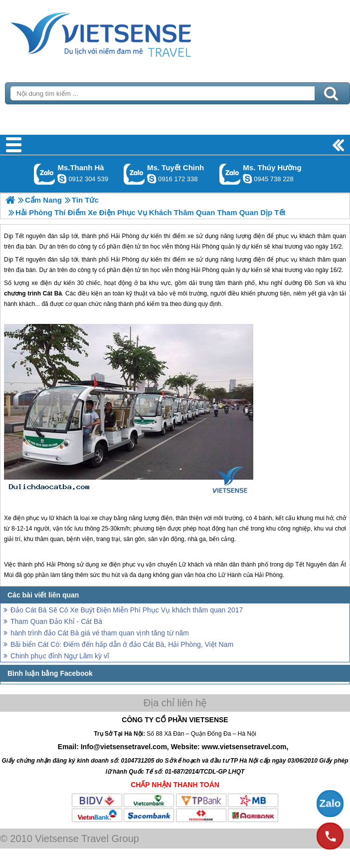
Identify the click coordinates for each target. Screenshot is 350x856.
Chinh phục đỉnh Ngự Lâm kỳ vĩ (59, 656)
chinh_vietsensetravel (152, 179)
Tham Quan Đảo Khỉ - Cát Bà (56, 621)
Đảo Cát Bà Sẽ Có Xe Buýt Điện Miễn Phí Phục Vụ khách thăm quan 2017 (126, 610)
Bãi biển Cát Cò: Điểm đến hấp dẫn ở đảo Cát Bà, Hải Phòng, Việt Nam (121, 644)
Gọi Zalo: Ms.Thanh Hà (44, 174)
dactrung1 (247, 179)
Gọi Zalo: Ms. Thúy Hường (230, 174)
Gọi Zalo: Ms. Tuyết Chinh (134, 174)
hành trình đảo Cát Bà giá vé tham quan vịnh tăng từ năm (99, 633)
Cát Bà (52, 293)
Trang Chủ (125, 32)
